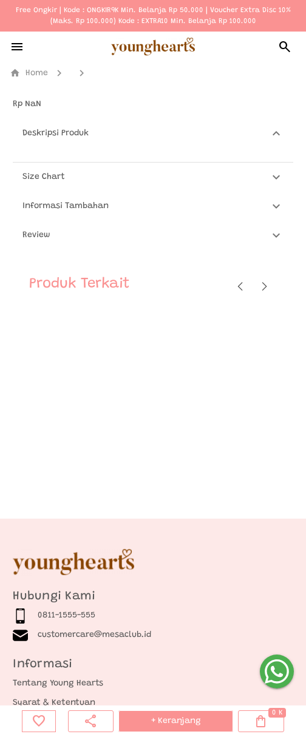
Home (29, 73)
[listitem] (153, 615)
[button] (153, 133)
